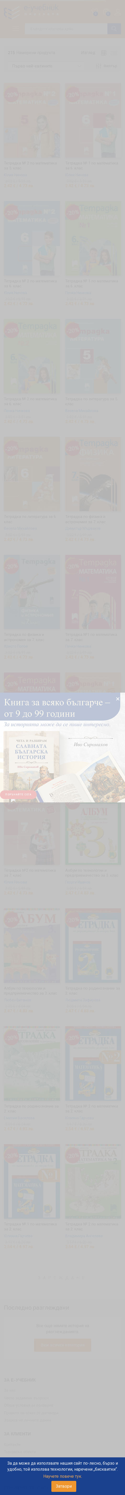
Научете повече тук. (62, 1476)
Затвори (64, 1486)
